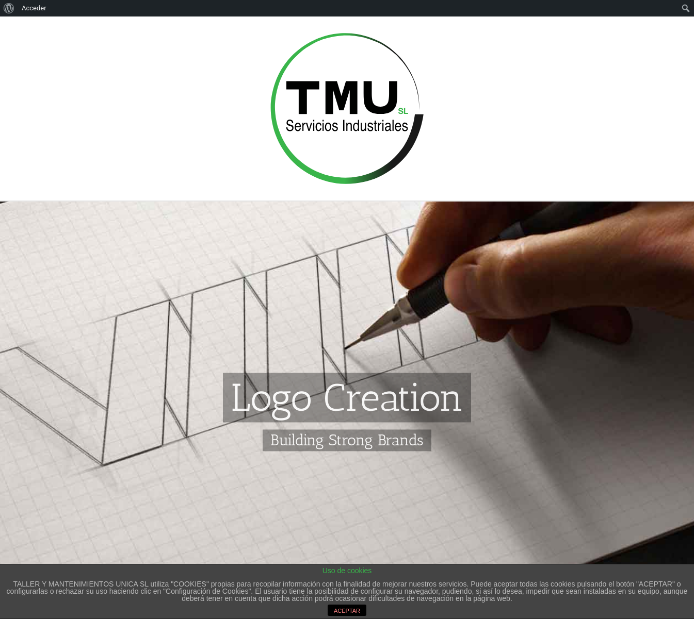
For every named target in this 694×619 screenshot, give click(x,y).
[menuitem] (9, 8)
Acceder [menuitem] (34, 8)
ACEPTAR (347, 611)
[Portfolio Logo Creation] (347, 317)
